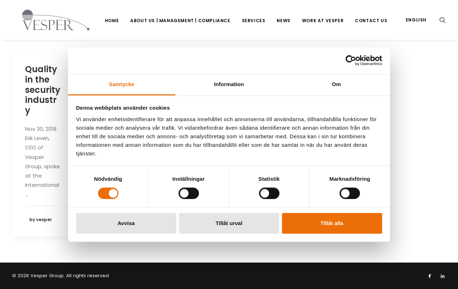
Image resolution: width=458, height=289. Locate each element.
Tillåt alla (332, 223)
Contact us (371, 21)
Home (112, 21)
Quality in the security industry (42, 89)
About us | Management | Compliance (180, 21)
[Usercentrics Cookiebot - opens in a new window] (351, 60)
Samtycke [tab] (122, 84)
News (283, 21)
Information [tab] (229, 84)
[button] (442, 20)
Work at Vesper (323, 21)
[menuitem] (112, 21)
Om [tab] (336, 84)
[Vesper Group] (45, 20)
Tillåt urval (229, 223)
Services (253, 21)
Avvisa (126, 223)
